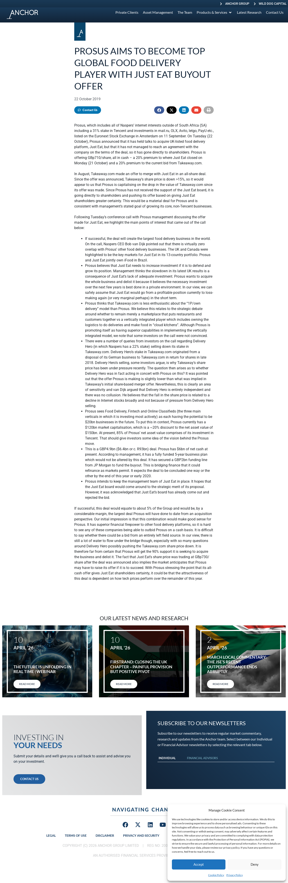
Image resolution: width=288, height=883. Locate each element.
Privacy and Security (141, 835)
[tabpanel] (216, 766)
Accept (199, 864)
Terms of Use (76, 835)
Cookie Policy (216, 875)
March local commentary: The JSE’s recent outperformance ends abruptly (237, 664)
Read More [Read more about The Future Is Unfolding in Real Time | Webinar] (27, 684)
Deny (255, 864)
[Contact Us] (275, 12)
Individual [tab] (167, 758)
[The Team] (184, 12)
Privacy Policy (234, 875)
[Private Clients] (127, 12)
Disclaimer (105, 835)
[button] (159, 110)
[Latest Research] (249, 12)
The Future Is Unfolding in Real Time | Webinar (43, 669)
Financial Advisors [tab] (202, 758)
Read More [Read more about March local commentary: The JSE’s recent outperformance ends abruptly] (220, 684)
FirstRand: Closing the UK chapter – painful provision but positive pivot (141, 666)
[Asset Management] (158, 12)
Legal (51, 835)
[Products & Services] (214, 12)
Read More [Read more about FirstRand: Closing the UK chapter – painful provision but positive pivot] (124, 684)
